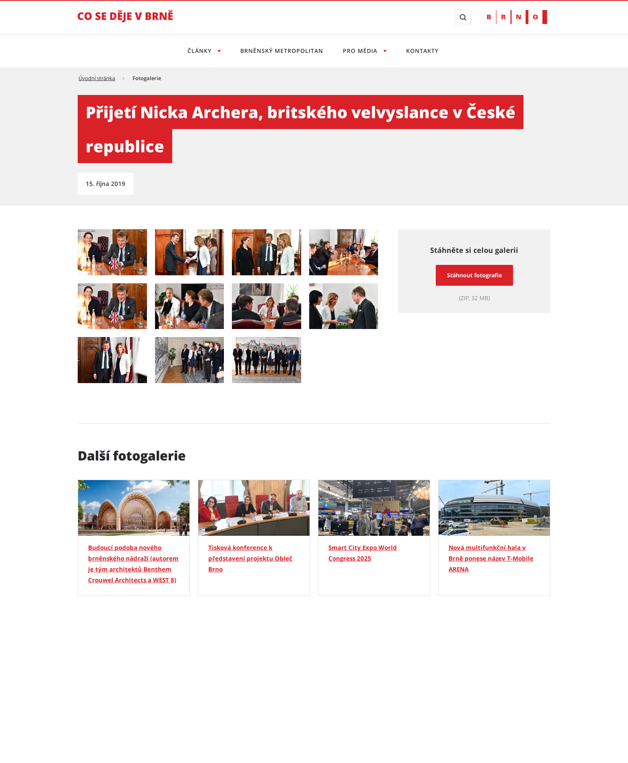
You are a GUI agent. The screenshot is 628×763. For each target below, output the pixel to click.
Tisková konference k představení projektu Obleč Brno (250, 558)
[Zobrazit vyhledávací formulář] (463, 17)
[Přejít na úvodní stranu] (125, 21)
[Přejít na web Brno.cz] (517, 17)
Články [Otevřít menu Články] (200, 50)
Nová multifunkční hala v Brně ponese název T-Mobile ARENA (491, 558)
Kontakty (422, 50)
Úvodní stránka (96, 78)
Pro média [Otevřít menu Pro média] (361, 50)
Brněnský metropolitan (281, 50)
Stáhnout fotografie (474, 275)
